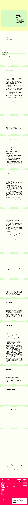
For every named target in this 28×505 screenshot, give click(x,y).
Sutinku (14, 502)
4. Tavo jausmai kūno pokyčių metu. (7, 41)
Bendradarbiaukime (14, 482)
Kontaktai (13, 486)
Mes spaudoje (14, 483)
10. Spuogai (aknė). (5, 54)
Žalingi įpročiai (9, 483)
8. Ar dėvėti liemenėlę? (5, 50)
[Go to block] (3, 2)
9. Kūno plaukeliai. (5, 52)
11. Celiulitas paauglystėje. (6, 56)
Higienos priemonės (9, 482)
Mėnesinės (8, 479)
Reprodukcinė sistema (9, 480)
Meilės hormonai (9, 486)
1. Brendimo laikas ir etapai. (6, 35)
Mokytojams (13, 480)
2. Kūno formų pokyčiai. (5, 37)
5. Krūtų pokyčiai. (4, 43)
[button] (17, 481)
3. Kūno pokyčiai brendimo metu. (7, 39)
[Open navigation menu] (26, 2)
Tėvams (13, 479)
